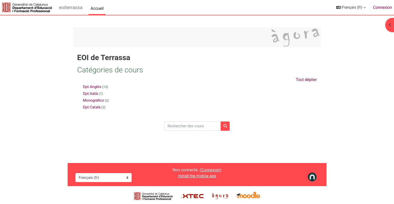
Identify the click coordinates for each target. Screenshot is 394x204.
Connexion (382, 7)
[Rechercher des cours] (192, 126)
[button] (351, 7)
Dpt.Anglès (92, 87)
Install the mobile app (197, 176)
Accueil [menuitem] (97, 8)
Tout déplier (306, 79)
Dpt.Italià (90, 93)
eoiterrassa (70, 7)
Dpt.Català (92, 107)
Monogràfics (93, 100)
